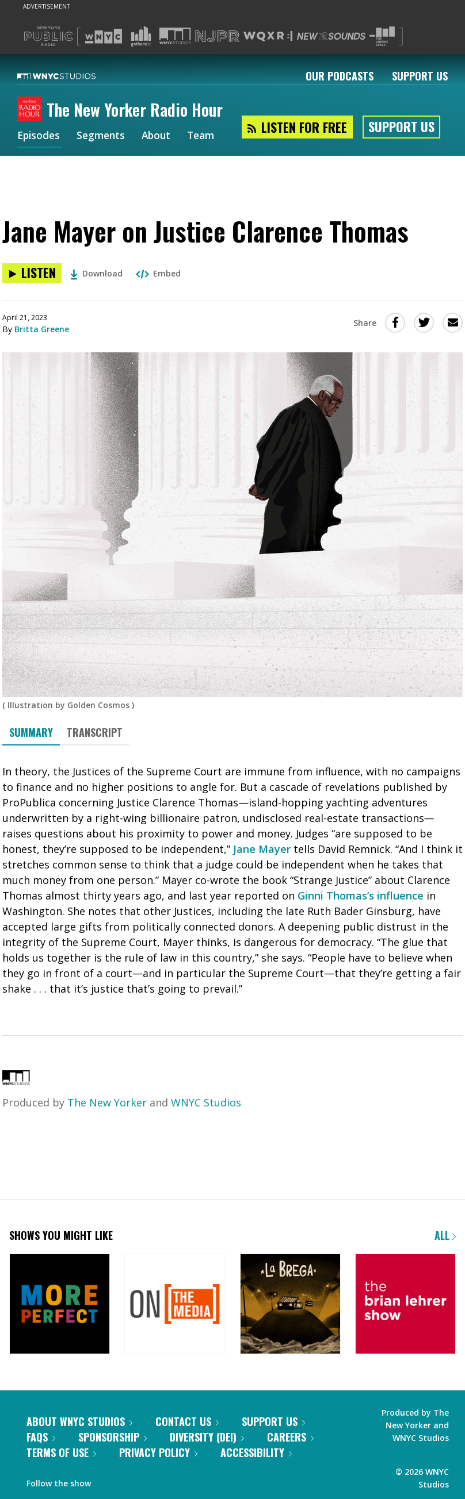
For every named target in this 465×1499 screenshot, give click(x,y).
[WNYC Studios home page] (70, 76)
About (161, 137)
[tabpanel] (232, 880)
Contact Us (187, 1421)
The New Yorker (107, 1102)
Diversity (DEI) (207, 1436)
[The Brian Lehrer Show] (405, 1305)
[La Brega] (290, 1305)
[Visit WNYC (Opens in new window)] (103, 36)
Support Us (420, 75)
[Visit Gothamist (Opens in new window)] (141, 36)
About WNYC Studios (79, 1421)
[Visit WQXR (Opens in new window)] (267, 36)
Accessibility (256, 1452)
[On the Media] (174, 1305)
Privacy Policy (158, 1452)
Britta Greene (41, 329)
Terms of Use (61, 1452)
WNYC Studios (206, 1102)
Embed (158, 273)
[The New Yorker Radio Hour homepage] (32, 110)
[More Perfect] (59, 1305)
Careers (290, 1436)
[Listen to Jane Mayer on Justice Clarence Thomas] (32, 273)
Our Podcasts (339, 75)
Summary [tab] (31, 732)
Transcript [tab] (95, 732)
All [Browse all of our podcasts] (445, 1235)
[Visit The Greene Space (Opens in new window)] (382, 36)
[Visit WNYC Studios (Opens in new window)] (175, 36)
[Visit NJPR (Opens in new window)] (217, 36)
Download (96, 273)
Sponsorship (112, 1436)
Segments (104, 137)
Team (208, 137)
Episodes (39, 137)
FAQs (40, 1436)
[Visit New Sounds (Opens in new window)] (331, 36)
